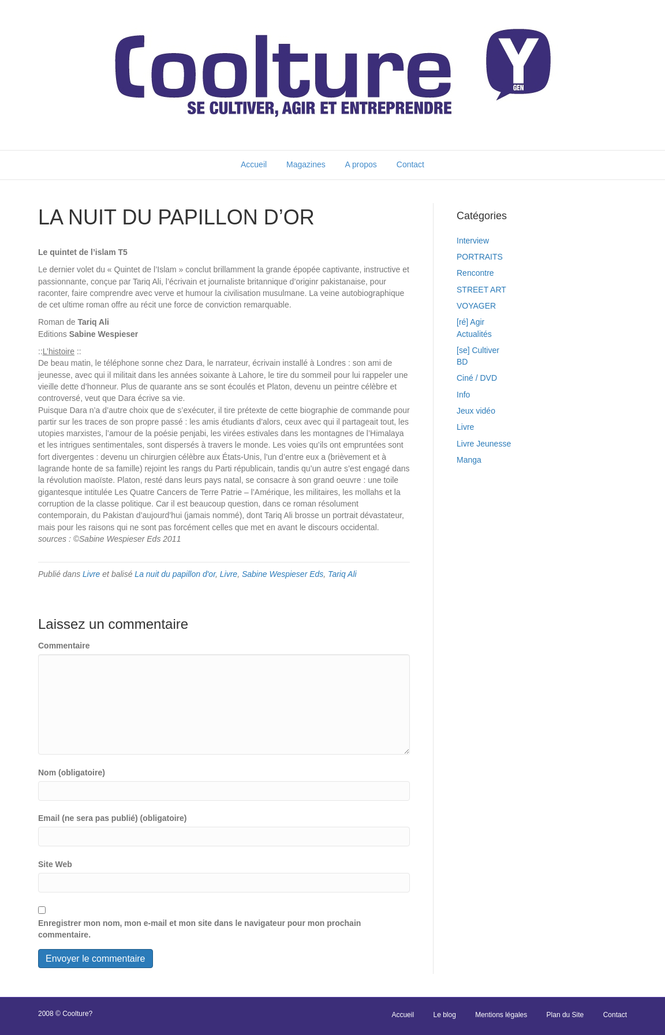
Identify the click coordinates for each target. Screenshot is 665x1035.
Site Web (55, 864)
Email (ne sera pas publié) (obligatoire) (112, 818)
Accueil (254, 164)
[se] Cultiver (478, 350)
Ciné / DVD (477, 377)
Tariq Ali (342, 574)
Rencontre (475, 273)
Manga (469, 459)
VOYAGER (476, 305)
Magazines (306, 164)
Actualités (474, 334)
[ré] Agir (470, 322)
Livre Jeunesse (484, 443)
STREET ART (481, 289)
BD (462, 361)
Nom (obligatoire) (71, 772)
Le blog (444, 1015)
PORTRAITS (480, 256)
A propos (361, 164)
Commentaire (63, 645)
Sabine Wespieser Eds (282, 574)
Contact (410, 164)
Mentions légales (501, 1015)
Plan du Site (565, 1015)
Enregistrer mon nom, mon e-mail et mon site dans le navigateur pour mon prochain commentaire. (199, 928)
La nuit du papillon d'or (175, 574)
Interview (473, 240)
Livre (91, 574)
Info (463, 394)
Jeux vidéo (476, 410)
